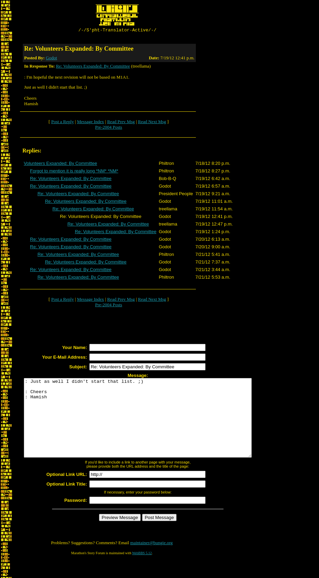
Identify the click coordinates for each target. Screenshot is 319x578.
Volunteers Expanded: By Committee (60, 164)
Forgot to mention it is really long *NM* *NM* (74, 172)
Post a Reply (62, 122)
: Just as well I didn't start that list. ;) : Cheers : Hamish (151, 426)
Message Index (90, 122)
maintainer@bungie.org (151, 559)
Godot (51, 58)
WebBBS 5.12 (142, 569)
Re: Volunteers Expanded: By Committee (93, 67)
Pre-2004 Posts (108, 128)
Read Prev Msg (121, 122)
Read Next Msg (152, 122)
